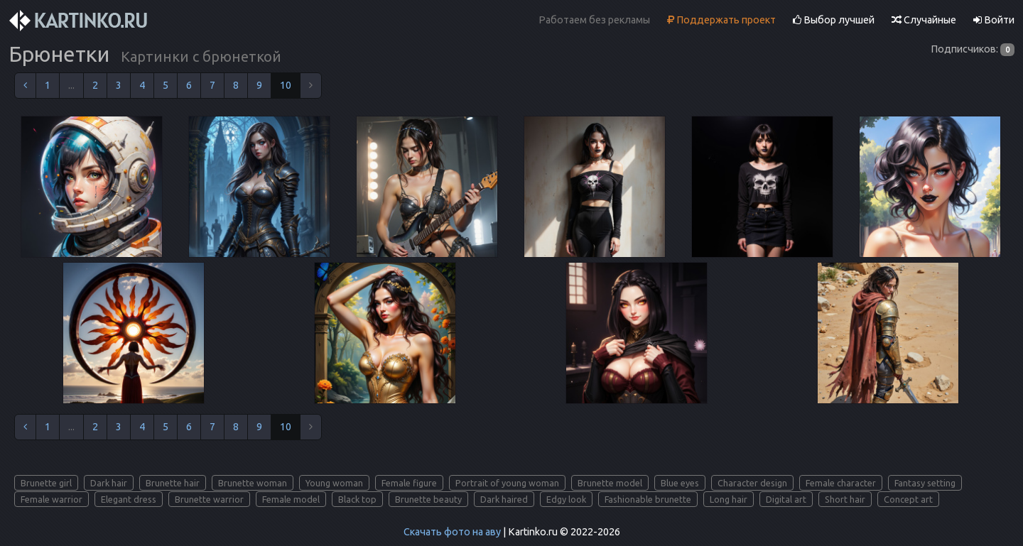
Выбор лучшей (834, 20)
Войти (993, 20)
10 (285, 85)
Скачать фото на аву (452, 531)
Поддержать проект (721, 20)
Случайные (924, 20)
